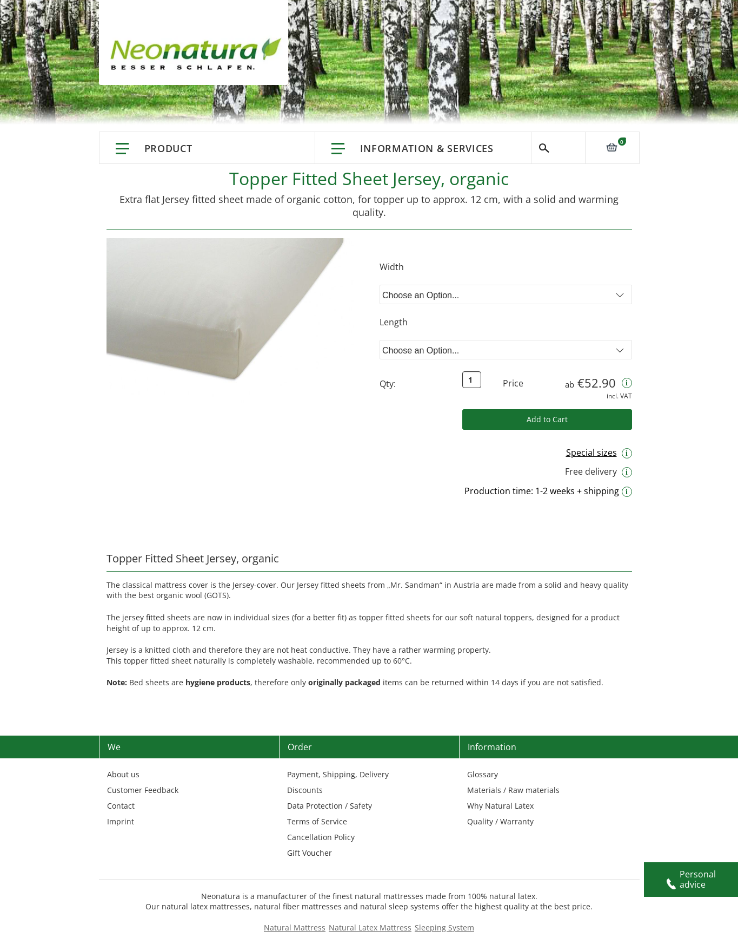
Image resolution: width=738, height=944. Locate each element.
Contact (121, 806)
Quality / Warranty (500, 821)
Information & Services (427, 148)
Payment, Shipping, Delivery (338, 774)
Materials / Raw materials (513, 790)
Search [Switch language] (558, 147)
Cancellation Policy (321, 837)
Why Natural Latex (500, 806)
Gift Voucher (309, 853)
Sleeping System (444, 927)
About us (123, 774)
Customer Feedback (142, 790)
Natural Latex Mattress (370, 927)
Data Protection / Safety (329, 806)
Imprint (120, 821)
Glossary (482, 774)
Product (168, 148)
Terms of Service (317, 821)
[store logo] (199, 54)
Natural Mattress (294, 927)
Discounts (305, 790)
